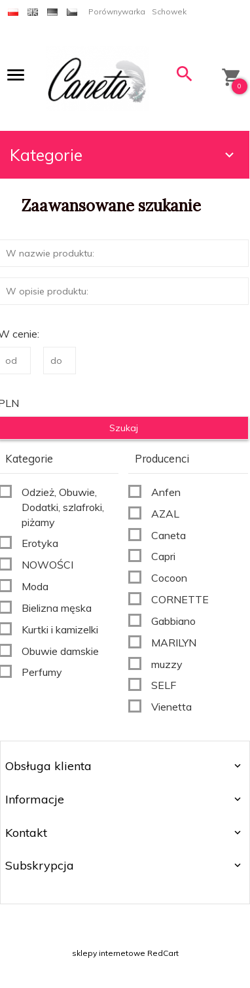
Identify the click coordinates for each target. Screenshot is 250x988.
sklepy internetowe (108, 953)
